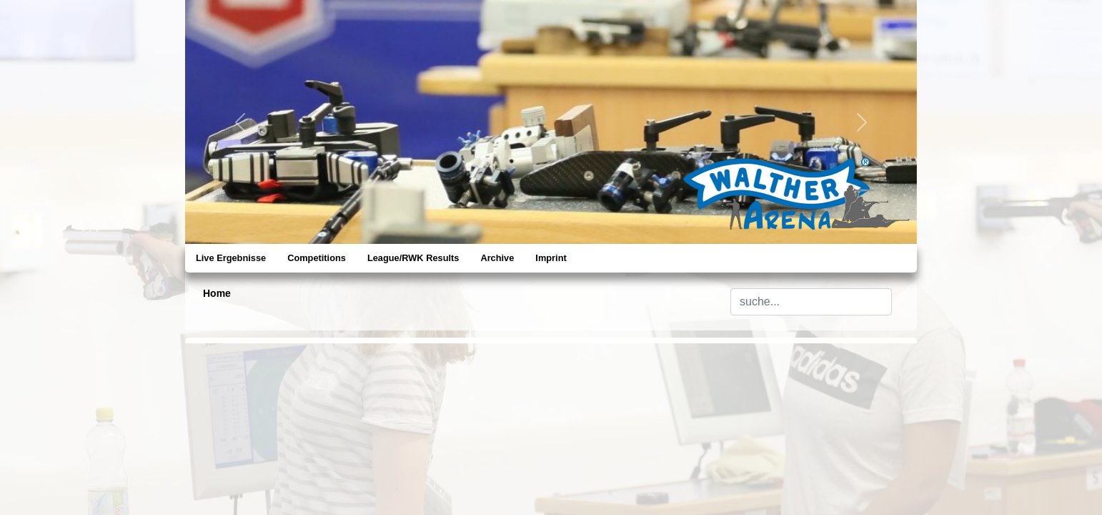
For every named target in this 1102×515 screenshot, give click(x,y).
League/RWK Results (413, 257)
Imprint (550, 257)
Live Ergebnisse (231, 257)
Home (217, 293)
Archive (497, 257)
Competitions (316, 257)
